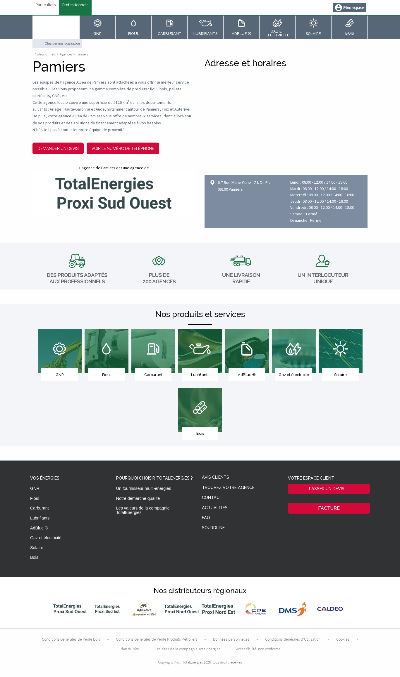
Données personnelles (231, 639)
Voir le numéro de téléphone (123, 148)
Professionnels (75, 5)
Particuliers (46, 5)
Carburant (39, 508)
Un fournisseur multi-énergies (143, 488)
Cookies (342, 639)
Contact (212, 497)
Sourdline (213, 528)
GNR (35, 488)
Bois (34, 557)
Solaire (36, 547)
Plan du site (129, 648)
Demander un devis (58, 148)
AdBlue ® (39, 528)
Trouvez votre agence (228, 487)
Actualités (215, 508)
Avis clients (215, 477)
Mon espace (353, 7)
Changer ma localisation (62, 43)
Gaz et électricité (45, 537)
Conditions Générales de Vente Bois (71, 639)
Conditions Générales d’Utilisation (292, 639)
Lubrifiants (39, 518)
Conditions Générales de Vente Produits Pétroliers (156, 639)
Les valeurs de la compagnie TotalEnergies (143, 510)
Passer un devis (326, 488)
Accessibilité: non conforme (258, 648)
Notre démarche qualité (138, 498)
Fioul (34, 498)
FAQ (206, 518)
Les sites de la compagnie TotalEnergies (187, 648)
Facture (329, 508)
